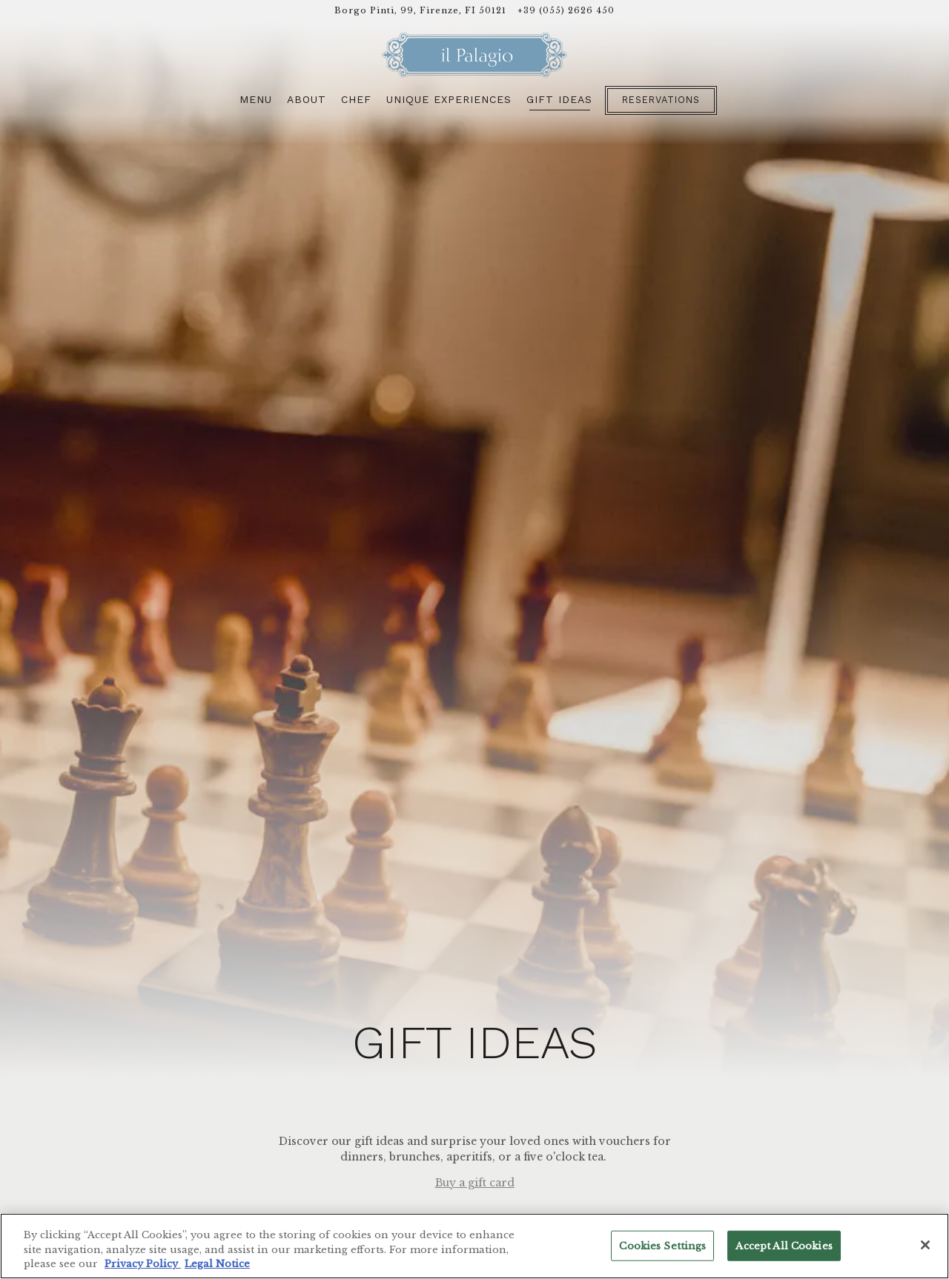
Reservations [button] (661, 99)
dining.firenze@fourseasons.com (511, 1191)
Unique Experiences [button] (449, 99)
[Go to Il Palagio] (420, 10)
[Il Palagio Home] (474, 54)
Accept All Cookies (783, 1245)
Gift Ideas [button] (559, 99)
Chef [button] (356, 99)
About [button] (306, 99)
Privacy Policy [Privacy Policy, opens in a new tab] (143, 1264)
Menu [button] (255, 99)
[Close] (925, 1245)
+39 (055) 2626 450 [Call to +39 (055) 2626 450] (566, 10)
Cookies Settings (662, 1245)
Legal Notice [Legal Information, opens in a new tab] (217, 1264)
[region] (474, 1246)
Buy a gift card (475, 1113)
